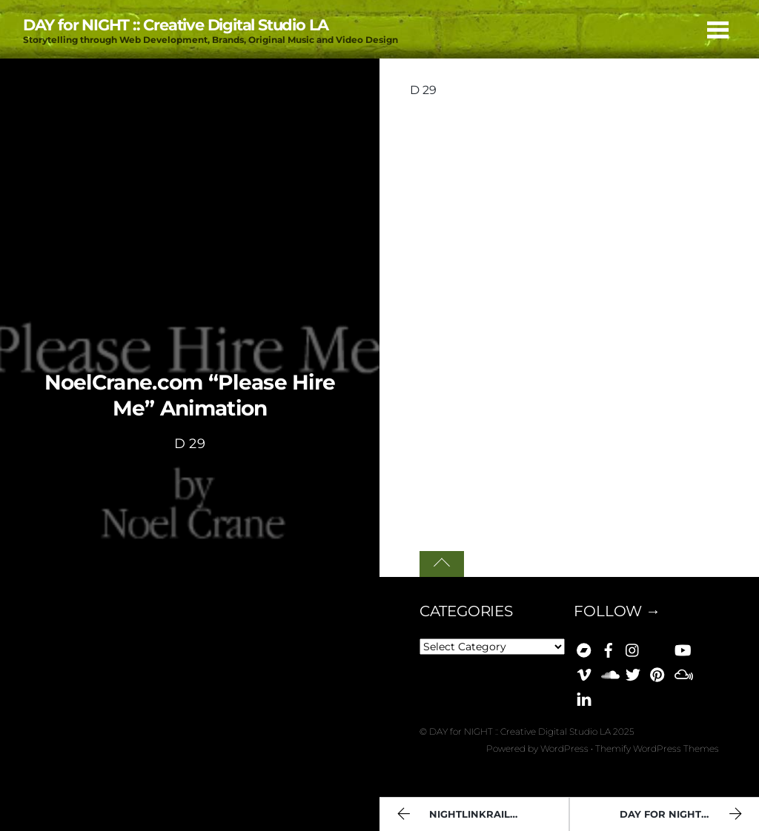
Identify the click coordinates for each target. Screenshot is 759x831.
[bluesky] (657, 648)
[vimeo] (584, 672)
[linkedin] (584, 697)
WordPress (564, 748)
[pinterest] (657, 672)
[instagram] (633, 648)
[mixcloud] (682, 672)
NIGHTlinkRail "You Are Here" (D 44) (481, 815)
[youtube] (682, 648)
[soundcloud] (608, 672)
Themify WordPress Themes (657, 748)
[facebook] (608, 648)
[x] (633, 672)
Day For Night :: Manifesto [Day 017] (689, 815)
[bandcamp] (584, 648)
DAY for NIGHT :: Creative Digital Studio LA (520, 731)
